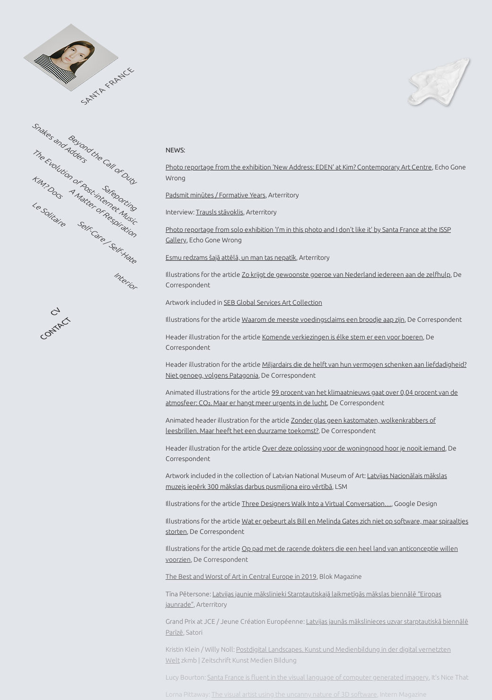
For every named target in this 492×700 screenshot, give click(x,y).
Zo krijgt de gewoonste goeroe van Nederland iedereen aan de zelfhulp (346, 274)
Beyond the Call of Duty (104, 160)
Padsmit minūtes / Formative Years (215, 195)
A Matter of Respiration (103, 213)
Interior (126, 282)
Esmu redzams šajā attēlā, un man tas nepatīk (231, 257)
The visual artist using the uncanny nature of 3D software (294, 694)
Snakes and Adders (60, 143)
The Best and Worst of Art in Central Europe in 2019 (241, 576)
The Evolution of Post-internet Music (86, 187)
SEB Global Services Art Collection (273, 302)
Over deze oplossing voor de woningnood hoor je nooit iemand (353, 448)
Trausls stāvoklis (219, 212)
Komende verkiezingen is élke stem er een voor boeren (342, 337)
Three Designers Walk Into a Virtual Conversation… (316, 503)
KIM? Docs (48, 187)
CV (55, 311)
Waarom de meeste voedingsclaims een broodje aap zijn (323, 319)
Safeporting (120, 198)
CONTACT (55, 328)
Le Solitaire (50, 215)
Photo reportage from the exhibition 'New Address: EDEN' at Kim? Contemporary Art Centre (299, 167)
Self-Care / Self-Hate (108, 242)
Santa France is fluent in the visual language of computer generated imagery (318, 677)
